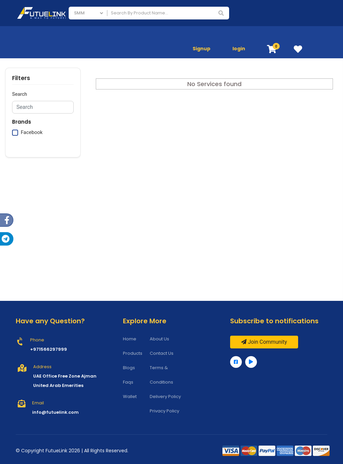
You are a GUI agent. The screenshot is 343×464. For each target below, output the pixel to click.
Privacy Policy (164, 411)
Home (129, 339)
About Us (159, 339)
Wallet (130, 396)
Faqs (128, 382)
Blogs (129, 367)
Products (132, 353)
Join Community (264, 342)
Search (19, 94)
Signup (201, 48)
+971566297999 (48, 349)
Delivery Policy (165, 396)
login (238, 48)
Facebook (32, 132)
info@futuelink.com (55, 412)
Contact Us (162, 353)
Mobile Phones (287, 35)
